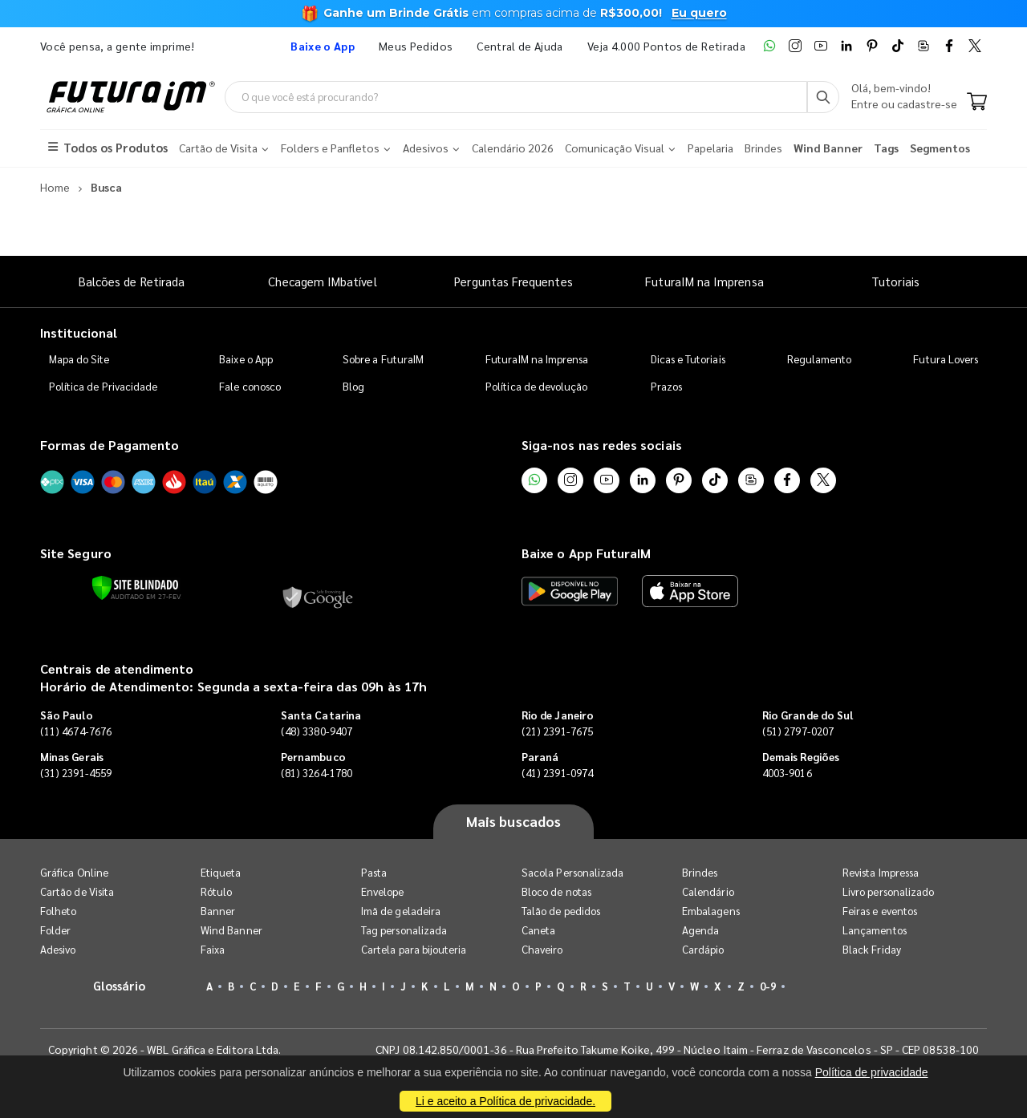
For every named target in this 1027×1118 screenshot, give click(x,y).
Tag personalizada (404, 930)
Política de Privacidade (103, 386)
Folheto (58, 910)
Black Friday (871, 949)
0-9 (768, 986)
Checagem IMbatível (322, 281)
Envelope (382, 891)
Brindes (699, 872)
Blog (353, 386)
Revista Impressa (880, 872)
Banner (218, 910)
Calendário (708, 891)
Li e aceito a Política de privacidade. (505, 1101)
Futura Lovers (945, 359)
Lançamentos (874, 930)
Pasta (374, 872)
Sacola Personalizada (572, 872)
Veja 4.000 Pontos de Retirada (666, 45)
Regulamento (819, 359)
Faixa (213, 949)
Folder (55, 930)
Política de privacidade (871, 1072)
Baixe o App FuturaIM (586, 553)
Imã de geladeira (400, 910)
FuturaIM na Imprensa (704, 281)
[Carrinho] (977, 102)
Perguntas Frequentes (513, 281)
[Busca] (823, 97)
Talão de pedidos (561, 910)
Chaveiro (542, 949)
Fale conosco (250, 386)
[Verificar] (135, 588)
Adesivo (57, 949)
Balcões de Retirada (132, 281)
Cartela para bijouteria (414, 949)
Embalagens (711, 910)
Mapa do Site (79, 359)
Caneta (538, 930)
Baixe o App (246, 359)
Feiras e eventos (879, 910)
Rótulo (216, 891)
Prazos (666, 386)
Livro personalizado (888, 891)
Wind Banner (231, 930)
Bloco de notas (556, 891)
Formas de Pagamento (109, 444)
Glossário (119, 985)
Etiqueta (221, 872)
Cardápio (703, 949)
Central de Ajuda (520, 45)
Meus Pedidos (416, 45)
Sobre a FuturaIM (383, 359)
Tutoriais (895, 281)
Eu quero (699, 13)
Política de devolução (536, 386)
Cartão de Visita (77, 891)
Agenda (700, 930)
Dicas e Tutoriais (688, 359)
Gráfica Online (74, 872)
